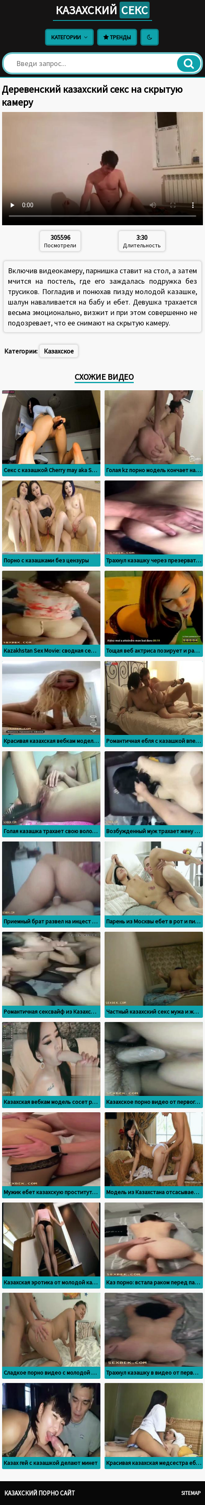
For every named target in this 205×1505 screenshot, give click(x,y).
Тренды (117, 37)
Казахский (102, 10)
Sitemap (191, 1493)
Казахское (59, 351)
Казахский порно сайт (39, 1493)
